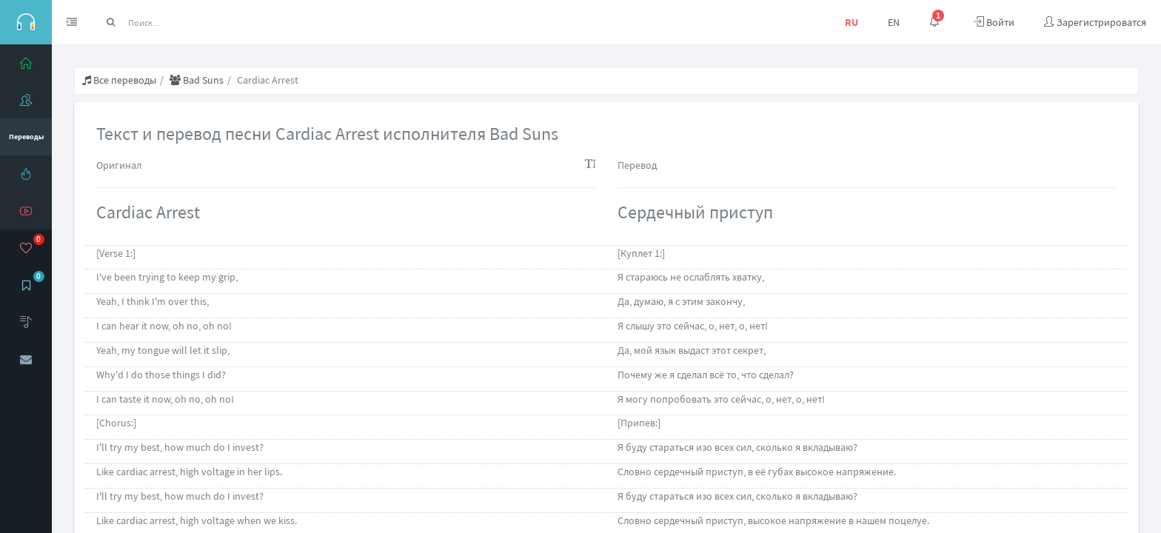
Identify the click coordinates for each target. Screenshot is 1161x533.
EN (894, 22)
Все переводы (119, 80)
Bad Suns (197, 80)
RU (851, 22)
